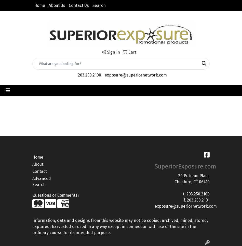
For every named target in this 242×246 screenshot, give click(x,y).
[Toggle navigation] (8, 90)
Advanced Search (41, 181)
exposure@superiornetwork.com (136, 75)
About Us (57, 5)
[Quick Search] (115, 64)
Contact (39, 171)
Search (99, 5)
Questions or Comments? (55, 195)
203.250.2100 (89, 75)
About (37, 164)
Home (39, 5)
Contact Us (79, 5)
